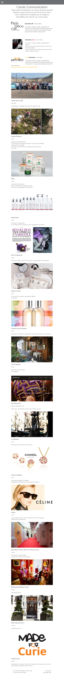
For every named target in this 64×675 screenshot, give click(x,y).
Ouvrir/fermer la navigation (32, 2)
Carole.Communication (32, 7)
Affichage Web (47, 672)
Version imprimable (19, 670)
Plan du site (29, 670)
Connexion (48, 670)
